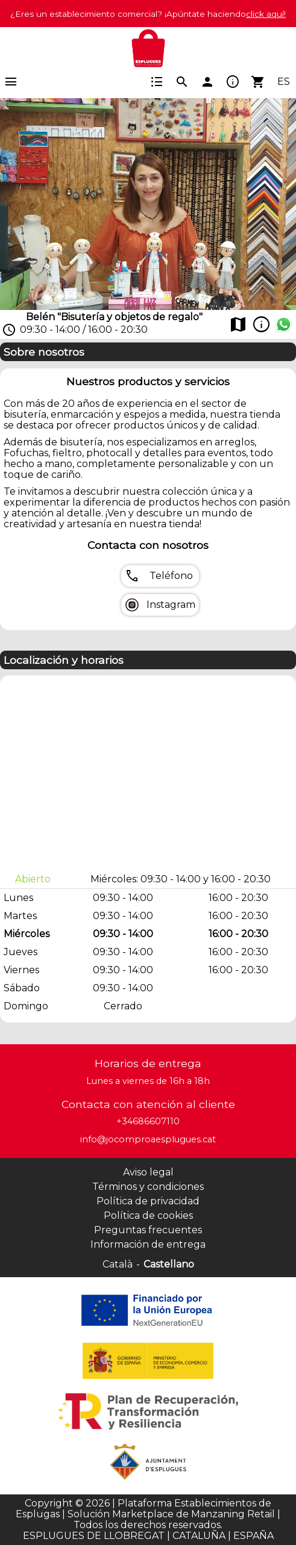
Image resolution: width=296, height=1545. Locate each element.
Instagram (170, 604)
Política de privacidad (148, 1201)
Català (117, 1264)
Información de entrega (148, 1244)
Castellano (168, 1264)
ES (283, 81)
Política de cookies (148, 1215)
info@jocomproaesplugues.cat (148, 1139)
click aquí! (266, 14)
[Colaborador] (148, 1310)
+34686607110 (148, 1121)
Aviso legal (148, 1172)
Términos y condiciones (148, 1186)
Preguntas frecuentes (148, 1230)
